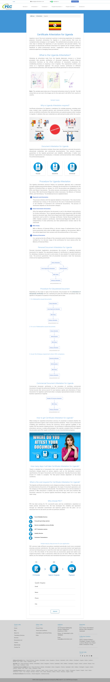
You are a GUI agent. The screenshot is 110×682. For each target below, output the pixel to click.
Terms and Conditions (41, 630)
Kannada (33, 671)
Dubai (21, 661)
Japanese (38, 670)
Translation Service (17, 670)
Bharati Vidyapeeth (36, 673)
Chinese (33, 670)
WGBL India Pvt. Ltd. (61, 679)
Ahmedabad (90, 627)
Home (15, 628)
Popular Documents (57, 6)
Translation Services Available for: (20, 667)
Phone (36, 598)
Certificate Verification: (18, 673)
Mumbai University (45, 673)
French (46, 670)
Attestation (34, 6)
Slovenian (63, 671)
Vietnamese (15, 671)
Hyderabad (62, 660)
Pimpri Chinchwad (30, 660)
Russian (51, 670)
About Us (16, 633)
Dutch (20, 671)
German (23, 670)
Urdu (41, 671)
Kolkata (71, 660)
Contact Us (81, 6)
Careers (16, 642)
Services (25, 6)
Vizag (25, 661)
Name (36, 592)
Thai (24, 671)
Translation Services (19, 635)
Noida (34, 661)
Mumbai (37, 660)
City (36, 604)
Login (14, 1)
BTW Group (70, 679)
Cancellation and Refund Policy (44, 633)
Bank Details (17, 645)
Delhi (67, 660)
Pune (80, 627)
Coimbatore (29, 661)
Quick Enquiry (75, 1)
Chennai (57, 660)
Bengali (28, 671)
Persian (37, 671)
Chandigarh (70, 663)
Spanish (28, 670)
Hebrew (53, 671)
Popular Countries (71, 6)
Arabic (42, 670)
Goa (18, 661)
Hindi (59, 670)
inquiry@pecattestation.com (37, 1)
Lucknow (15, 668)
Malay (72, 671)
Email (36, 586)
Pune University (27, 673)
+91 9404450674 (66, 633)
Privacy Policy (39, 628)
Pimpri (84, 627)
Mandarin (49, 671)
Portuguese (72, 670)
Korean (55, 670)
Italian (63, 670)
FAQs (37, 635)
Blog (15, 630)
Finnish (58, 671)
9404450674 (54, 1)
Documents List (18, 640)
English (67, 671)
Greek (44, 671)
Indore (47, 660)
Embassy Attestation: (18, 660)
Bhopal (14, 661)
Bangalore (52, 660)
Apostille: (15, 663)
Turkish (67, 670)
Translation (45, 6)
